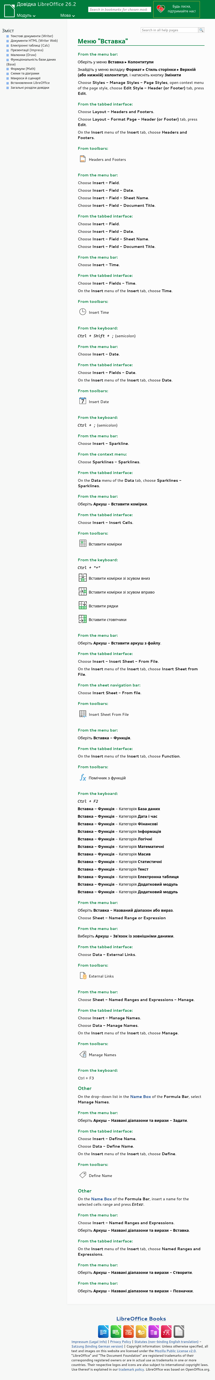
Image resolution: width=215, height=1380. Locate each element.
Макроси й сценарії (25, 78)
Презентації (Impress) (27, 50)
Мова (65, 15)
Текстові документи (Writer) (32, 36)
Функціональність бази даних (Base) (31, 61)
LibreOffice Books (141, 1318)
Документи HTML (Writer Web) (34, 40)
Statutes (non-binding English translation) (166, 1341)
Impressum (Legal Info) (89, 1341)
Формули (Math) (23, 68)
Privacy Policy (120, 1341)
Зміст (8, 30)
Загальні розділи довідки (30, 87)
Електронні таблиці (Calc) (30, 45)
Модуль (24, 15)
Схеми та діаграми (25, 73)
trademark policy (131, 1369)
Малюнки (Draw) (23, 55)
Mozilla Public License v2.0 (175, 1351)
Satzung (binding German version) (97, 1346)
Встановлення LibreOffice (30, 83)
